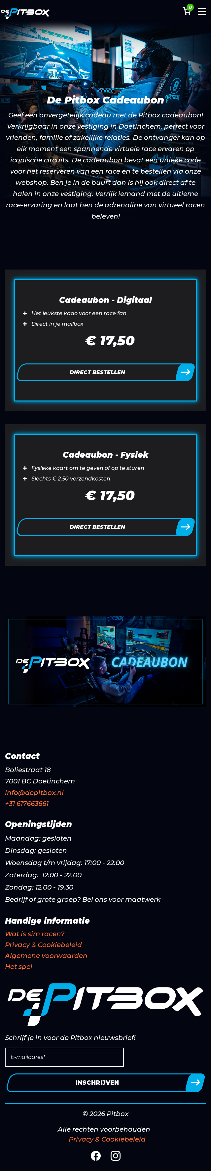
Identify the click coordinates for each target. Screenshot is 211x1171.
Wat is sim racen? (34, 934)
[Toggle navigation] (202, 13)
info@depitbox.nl (34, 793)
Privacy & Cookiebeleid (43, 945)
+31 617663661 (27, 804)
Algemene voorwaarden (46, 956)
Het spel (18, 967)
